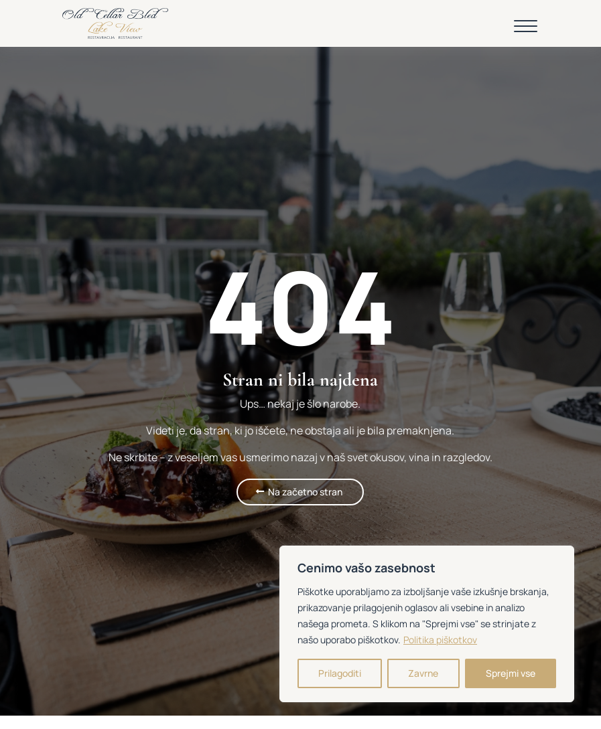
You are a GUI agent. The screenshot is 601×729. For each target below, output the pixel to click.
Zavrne (423, 673)
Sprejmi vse (510, 673)
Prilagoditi (339, 673)
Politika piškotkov (440, 639)
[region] (426, 624)
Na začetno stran (305, 491)
